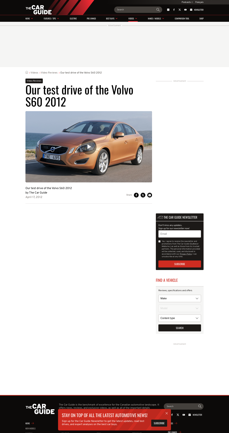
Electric (73, 18)
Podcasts (187, 2)
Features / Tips (50, 18)
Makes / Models (154, 18)
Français (199, 2)
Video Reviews (49, 72)
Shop (201, 18)
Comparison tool (182, 18)
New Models (30, 428)
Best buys (110, 18)
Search (180, 328)
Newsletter (196, 9)
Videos (131, 18)
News (27, 18)
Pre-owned (91, 18)
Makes (170, 423)
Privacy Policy (186, 254)
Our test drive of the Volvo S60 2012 (81, 72)
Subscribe (179, 264)
